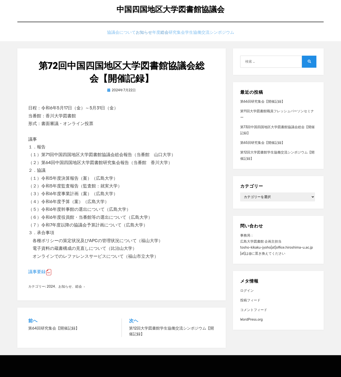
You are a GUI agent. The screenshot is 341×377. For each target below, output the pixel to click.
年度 (153, 33)
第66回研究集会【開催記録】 (262, 101)
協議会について (106, 33)
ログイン (247, 290)
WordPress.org (251, 319)
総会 (169, 33)
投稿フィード (250, 300)
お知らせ (135, 33)
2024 (51, 286)
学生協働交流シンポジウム (225, 33)
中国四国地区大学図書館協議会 (170, 9)
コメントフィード (253, 310)
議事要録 (37, 271)
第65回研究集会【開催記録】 (262, 143)
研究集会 (188, 33)
